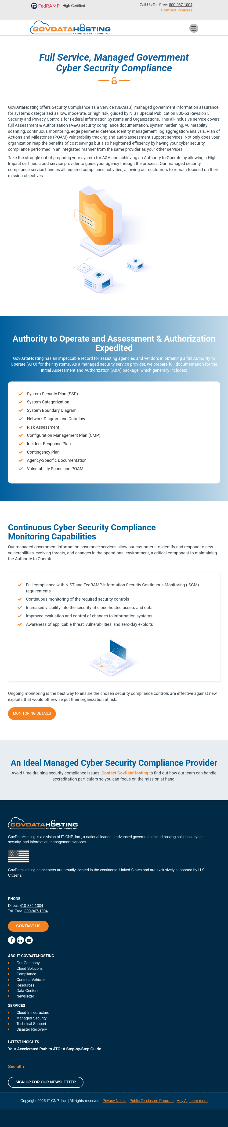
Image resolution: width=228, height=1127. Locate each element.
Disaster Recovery (31, 1029)
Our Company (28, 963)
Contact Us (28, 926)
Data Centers (27, 991)
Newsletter (25, 996)
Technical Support (31, 1024)
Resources (25, 985)
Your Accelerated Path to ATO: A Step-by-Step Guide (54, 1049)
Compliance (26, 974)
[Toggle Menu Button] (193, 28)
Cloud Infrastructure (32, 1013)
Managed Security (31, 1018)
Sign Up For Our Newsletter (45, 1082)
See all (14, 1066)
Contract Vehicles (176, 10)
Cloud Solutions (29, 968)
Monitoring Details (32, 713)
